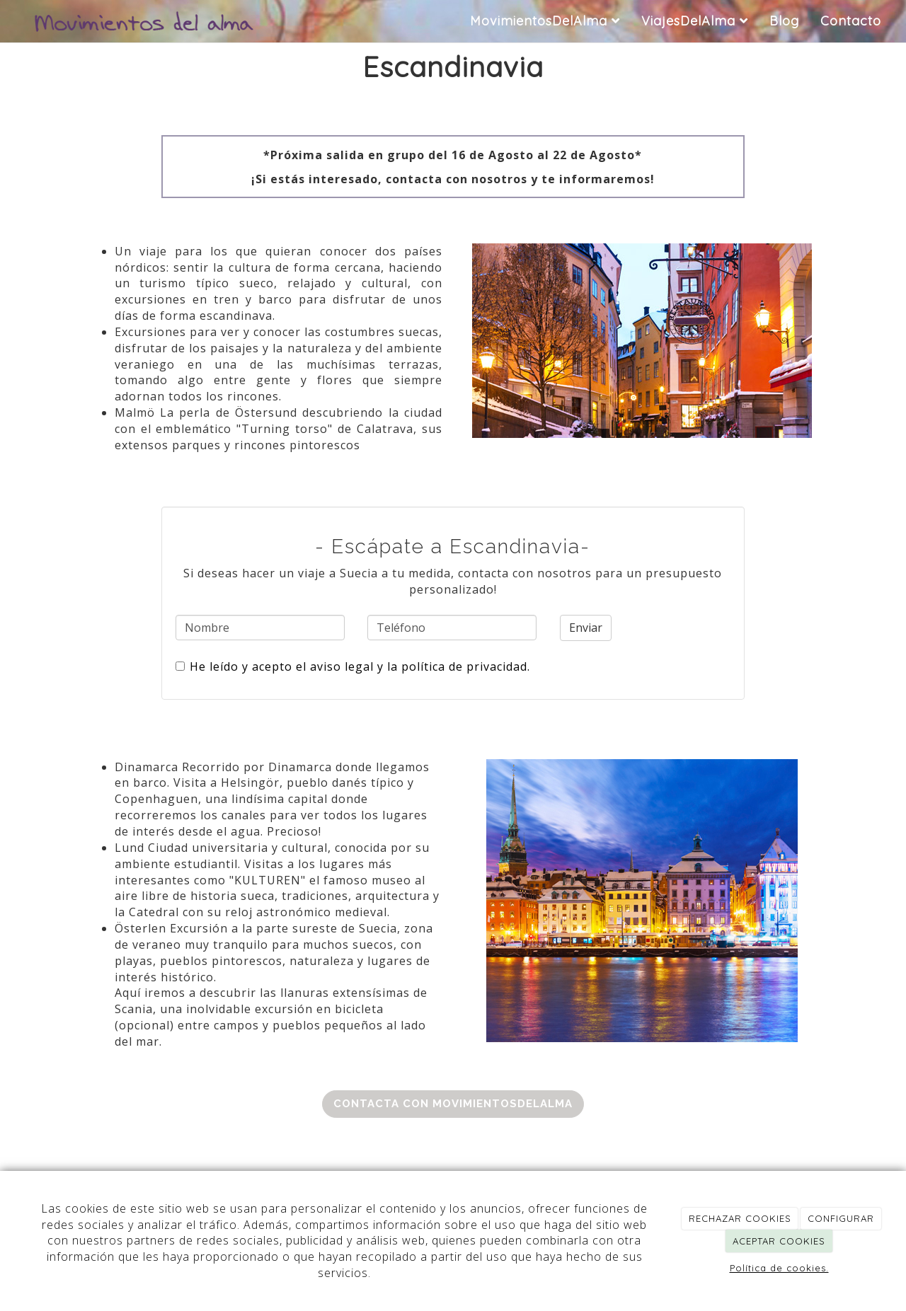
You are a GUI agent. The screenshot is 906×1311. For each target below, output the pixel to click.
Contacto (850, 21)
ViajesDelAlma (694, 21)
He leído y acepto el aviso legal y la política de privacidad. (353, 666)
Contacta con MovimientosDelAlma (453, 1103)
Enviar (585, 627)
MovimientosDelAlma (545, 21)
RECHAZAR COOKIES (740, 1218)
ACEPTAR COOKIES (779, 1241)
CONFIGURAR (841, 1218)
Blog (784, 21)
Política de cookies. (779, 1268)
